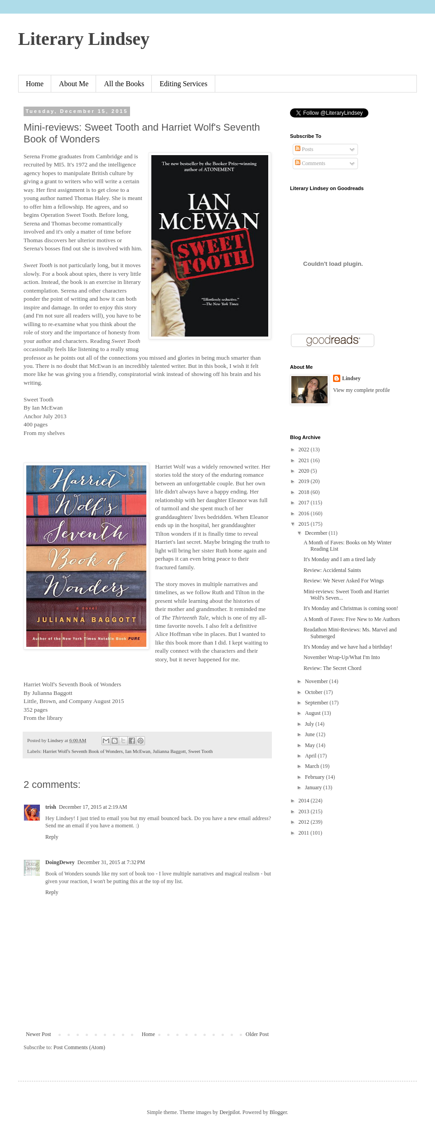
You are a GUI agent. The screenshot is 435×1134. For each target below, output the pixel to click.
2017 (305, 502)
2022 (305, 449)
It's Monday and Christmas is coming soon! (351, 608)
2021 (305, 460)
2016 (305, 513)
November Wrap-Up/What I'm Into (342, 657)
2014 (305, 800)
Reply (51, 837)
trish (50, 807)
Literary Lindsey (84, 39)
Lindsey (351, 378)
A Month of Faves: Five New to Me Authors (352, 619)
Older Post (257, 1034)
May (310, 745)
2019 (305, 481)
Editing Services (183, 84)
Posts (304, 149)
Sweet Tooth (200, 751)
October (314, 692)
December (317, 533)
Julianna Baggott (169, 751)
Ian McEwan (137, 751)
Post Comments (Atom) (79, 1047)
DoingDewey (60, 862)
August (313, 713)
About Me (73, 84)
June (310, 734)
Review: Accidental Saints (332, 570)
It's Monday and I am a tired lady (340, 559)
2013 (305, 811)
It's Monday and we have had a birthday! (348, 647)
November (317, 681)
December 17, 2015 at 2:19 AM (93, 807)
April (311, 756)
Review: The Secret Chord (332, 668)
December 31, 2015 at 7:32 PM (111, 862)
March (312, 766)
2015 (305, 524)
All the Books (124, 84)
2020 (305, 471)
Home (35, 84)
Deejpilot (229, 1112)
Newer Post (38, 1034)
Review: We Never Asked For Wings (344, 580)
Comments (310, 163)
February (315, 777)
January (314, 787)
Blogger (278, 1112)
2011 (305, 833)
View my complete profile (361, 390)
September (317, 702)
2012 (305, 822)
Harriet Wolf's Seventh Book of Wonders (82, 751)
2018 (305, 492)
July (310, 724)
